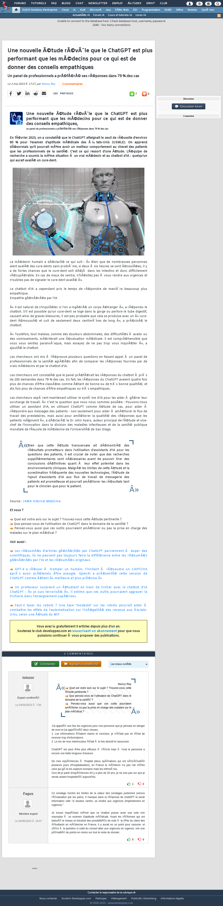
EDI (135, 10)
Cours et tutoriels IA (120, 15)
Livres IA (140, 15)
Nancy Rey (48, 87)
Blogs (66, 3)
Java (108, 10)
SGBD (168, 10)
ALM (82, 10)
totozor (28, 686)
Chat (79, 3)
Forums (20, 3)
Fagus (28, 802)
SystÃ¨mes (207, 10)
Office (179, 10)
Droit (150, 3)
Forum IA (98, 15)
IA (74, 10)
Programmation (151, 10)
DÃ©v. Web (122, 10)
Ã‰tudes (134, 3)
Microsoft (95, 10)
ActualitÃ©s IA (81, 15)
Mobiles (192, 10)
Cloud (65, 10)
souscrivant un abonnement (94, 634)
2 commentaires (72, 87)
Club (163, 3)
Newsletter (97, 3)
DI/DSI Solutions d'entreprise (39, 10)
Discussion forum (188, 106)
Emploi (117, 3)
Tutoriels (38, 3)
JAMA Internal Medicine (42, 504)
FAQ (54, 3)
